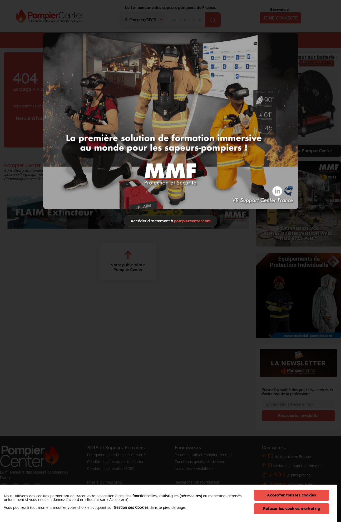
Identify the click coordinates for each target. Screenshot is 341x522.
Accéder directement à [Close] (170, 220)
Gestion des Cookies (131, 507)
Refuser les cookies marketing (291, 508)
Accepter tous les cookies (291, 495)
